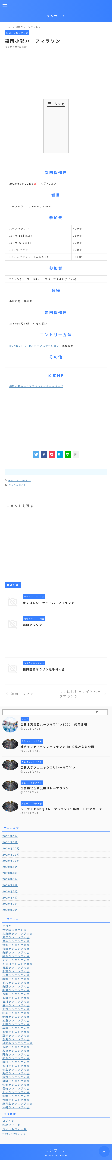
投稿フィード (11, 1125)
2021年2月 (10, 836)
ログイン (8, 1121)
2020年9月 (10, 867)
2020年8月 (10, 873)
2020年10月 (11, 860)
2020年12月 (11, 848)
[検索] (97, 712)
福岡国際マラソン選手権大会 (45, 669)
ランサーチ (56, 16)
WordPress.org (14, 1133)
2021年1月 (10, 842)
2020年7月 (10, 879)
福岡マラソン (33, 625)
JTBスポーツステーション (42, 345)
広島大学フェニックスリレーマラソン (49, 767)
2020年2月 (10, 910)
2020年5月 (10, 891)
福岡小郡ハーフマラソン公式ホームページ (36, 386)
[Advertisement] (56, 72)
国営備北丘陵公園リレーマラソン (46, 788)
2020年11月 (11, 854)
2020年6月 (10, 885)
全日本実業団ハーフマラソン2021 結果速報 (56, 724)
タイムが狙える (17, 485)
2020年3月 (10, 903)
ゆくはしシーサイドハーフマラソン (50, 603)
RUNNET (15, 345)
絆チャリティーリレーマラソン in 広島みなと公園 (59, 746)
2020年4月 (10, 897)
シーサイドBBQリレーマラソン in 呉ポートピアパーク (63, 809)
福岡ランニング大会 (19, 480)
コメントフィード (14, 1129)
